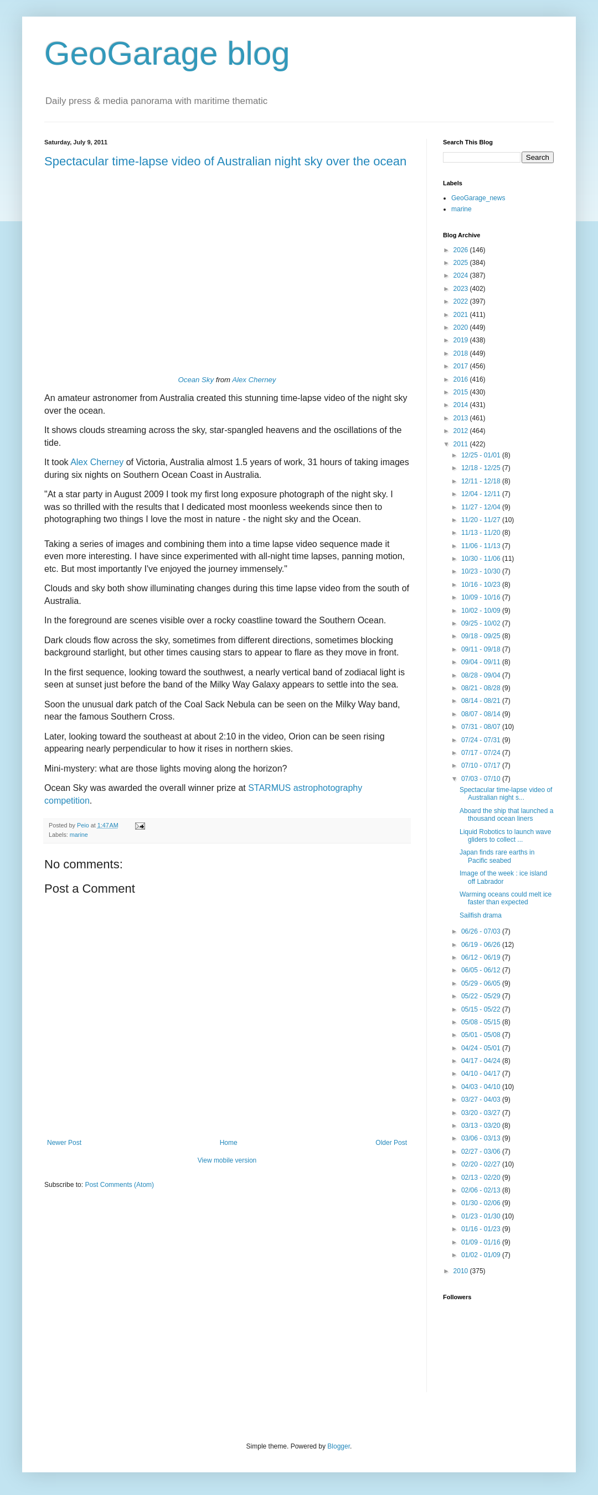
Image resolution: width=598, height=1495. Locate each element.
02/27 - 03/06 (481, 1151)
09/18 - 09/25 (481, 636)
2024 (461, 275)
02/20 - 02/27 (481, 1164)
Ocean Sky (196, 380)
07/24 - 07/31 (481, 740)
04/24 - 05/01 (481, 1048)
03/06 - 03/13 (481, 1138)
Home (229, 1143)
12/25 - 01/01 (481, 455)
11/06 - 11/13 (481, 546)
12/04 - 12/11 (481, 494)
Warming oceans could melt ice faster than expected (505, 898)
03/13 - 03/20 (481, 1125)
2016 (461, 379)
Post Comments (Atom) (119, 1185)
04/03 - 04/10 (481, 1087)
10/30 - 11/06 (481, 558)
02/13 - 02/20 (481, 1177)
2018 (461, 353)
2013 (461, 418)
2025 (461, 263)
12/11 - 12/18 (481, 481)
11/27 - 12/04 (481, 507)
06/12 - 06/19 (481, 957)
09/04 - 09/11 (481, 662)
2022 (461, 301)
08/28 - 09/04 (481, 675)
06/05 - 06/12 (481, 970)
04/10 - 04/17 (481, 1073)
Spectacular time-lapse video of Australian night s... (506, 793)
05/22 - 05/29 (481, 996)
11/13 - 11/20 (481, 532)
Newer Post (64, 1143)
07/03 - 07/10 (481, 779)
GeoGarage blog (167, 53)
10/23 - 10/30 (481, 571)
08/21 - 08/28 (481, 688)
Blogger (338, 1446)
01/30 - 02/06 (481, 1203)
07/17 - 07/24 (481, 753)
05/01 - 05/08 (481, 1035)
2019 (461, 340)
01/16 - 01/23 (481, 1229)
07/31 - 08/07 (481, 727)
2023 (461, 289)
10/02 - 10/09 (481, 610)
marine (79, 834)
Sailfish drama (481, 915)
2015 (461, 392)
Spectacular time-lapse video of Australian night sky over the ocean (225, 161)
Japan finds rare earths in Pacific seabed (497, 856)
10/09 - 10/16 (481, 597)
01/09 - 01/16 (481, 1242)
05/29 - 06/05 (481, 983)
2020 (461, 327)
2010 (461, 1271)
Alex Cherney (254, 380)
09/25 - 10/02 (481, 623)
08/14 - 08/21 (481, 701)
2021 (461, 315)
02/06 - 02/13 (481, 1190)
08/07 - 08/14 (481, 714)
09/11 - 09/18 (481, 649)
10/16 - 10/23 (481, 584)
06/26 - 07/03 (481, 931)
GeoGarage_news (478, 198)
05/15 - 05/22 (481, 1009)
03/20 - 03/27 (481, 1113)
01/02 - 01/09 (481, 1255)
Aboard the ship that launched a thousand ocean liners (506, 814)
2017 (461, 366)
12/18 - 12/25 (481, 468)
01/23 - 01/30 (481, 1216)
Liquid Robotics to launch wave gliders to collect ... (505, 835)
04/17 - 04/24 (481, 1061)
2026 (461, 250)
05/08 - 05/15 (481, 1022)
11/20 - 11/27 (481, 520)
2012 (461, 431)
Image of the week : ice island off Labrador (503, 877)
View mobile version (227, 1160)
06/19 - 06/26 (481, 945)
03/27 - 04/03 (481, 1099)
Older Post (391, 1143)
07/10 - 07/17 (481, 765)
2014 (461, 405)
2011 (461, 444)
